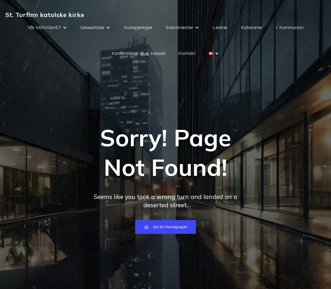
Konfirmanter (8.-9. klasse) (138, 53)
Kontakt (187, 53)
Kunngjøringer (138, 27)
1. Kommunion (290, 27)
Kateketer (252, 27)
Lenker (220, 27)
